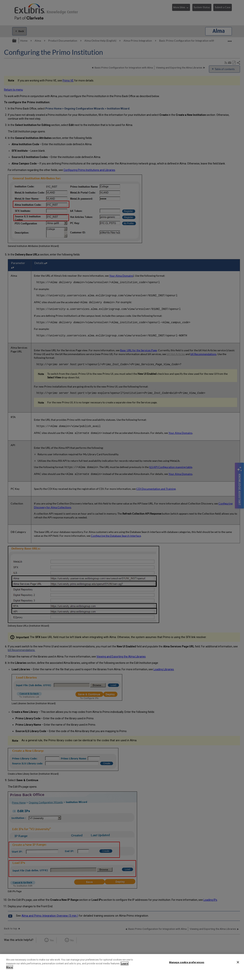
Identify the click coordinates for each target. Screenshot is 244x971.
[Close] (238, 962)
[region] (122, 962)
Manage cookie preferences (186, 962)
